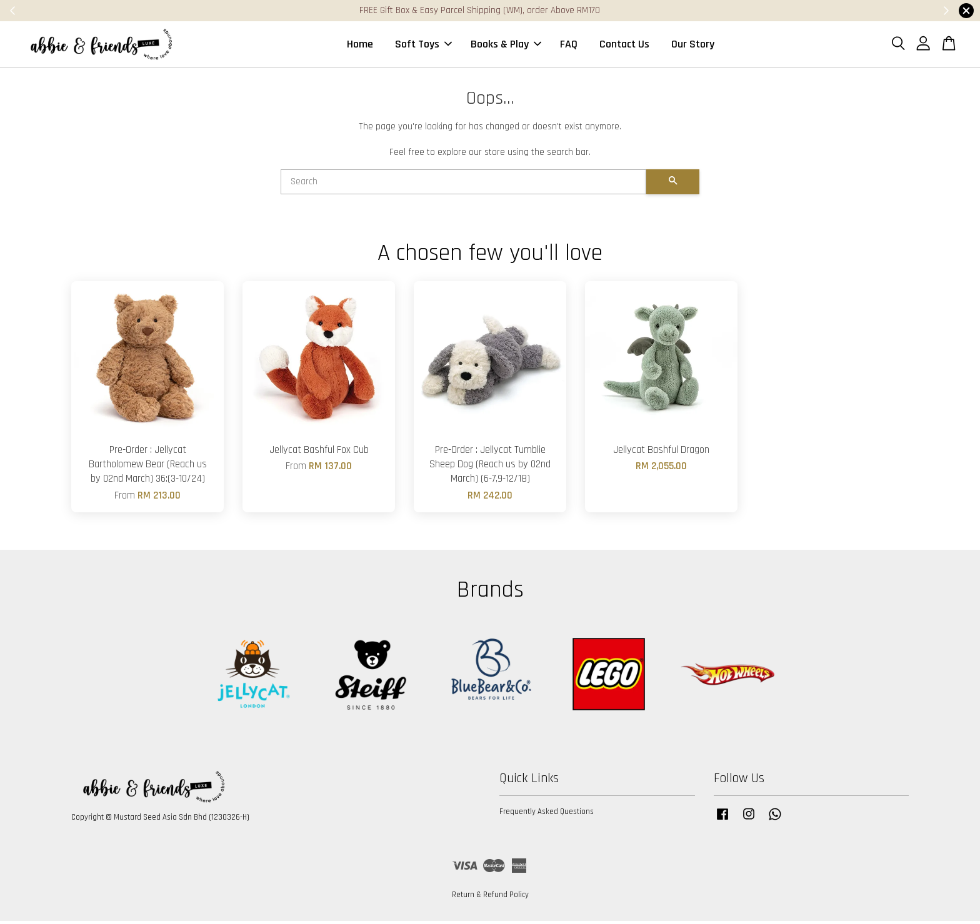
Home (360, 46)
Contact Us (624, 46)
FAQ (569, 46)
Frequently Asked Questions (546, 815)
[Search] (463, 185)
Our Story (692, 46)
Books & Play (506, 46)
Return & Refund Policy (490, 898)
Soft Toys (423, 46)
